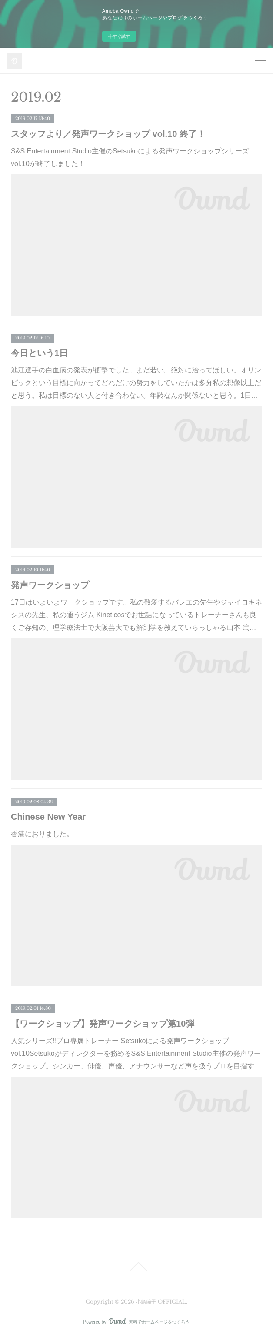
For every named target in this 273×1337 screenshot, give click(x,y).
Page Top (136, 1266)
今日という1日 (39, 353)
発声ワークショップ (50, 585)
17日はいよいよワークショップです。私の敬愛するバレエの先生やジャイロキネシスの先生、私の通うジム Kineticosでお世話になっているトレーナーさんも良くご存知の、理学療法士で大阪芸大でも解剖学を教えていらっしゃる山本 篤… (136, 615)
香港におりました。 (42, 834)
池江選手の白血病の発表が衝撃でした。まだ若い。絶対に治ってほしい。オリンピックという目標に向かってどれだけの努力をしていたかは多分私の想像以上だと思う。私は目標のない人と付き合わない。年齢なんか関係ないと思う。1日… (136, 382)
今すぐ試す (119, 36)
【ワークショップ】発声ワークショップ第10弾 (102, 1023)
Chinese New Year (48, 816)
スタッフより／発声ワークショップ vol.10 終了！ (108, 134)
